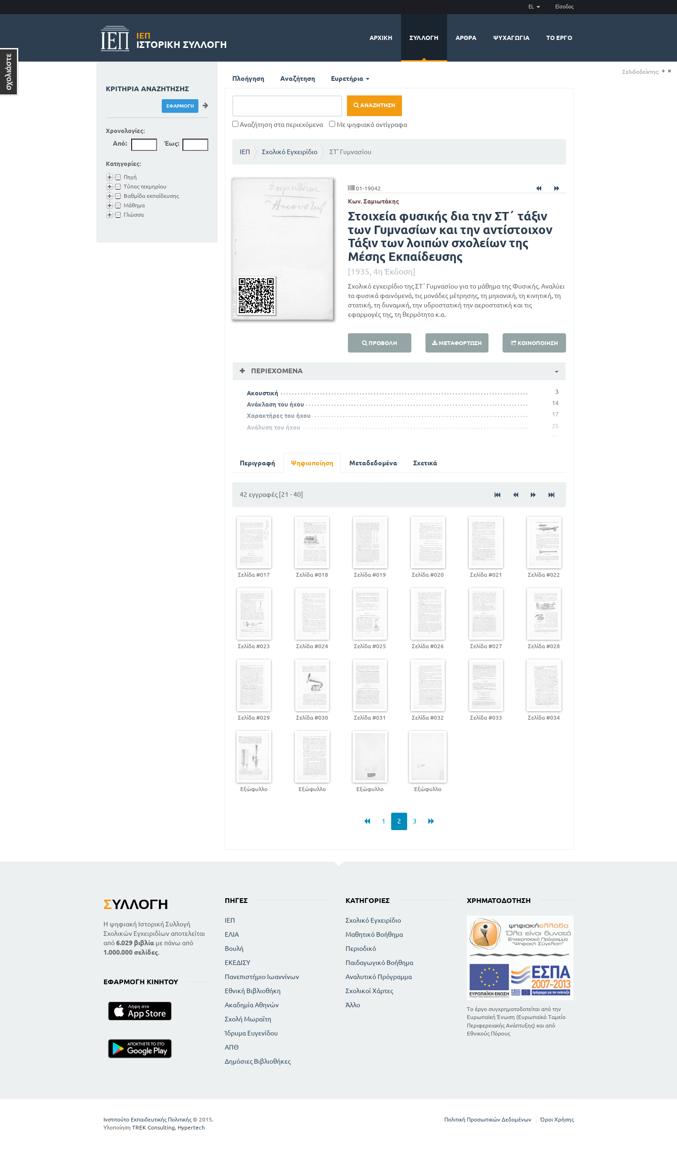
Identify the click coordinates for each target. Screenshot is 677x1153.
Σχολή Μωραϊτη (248, 1019)
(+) (663, 71)
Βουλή (234, 948)
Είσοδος (564, 6)
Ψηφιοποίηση (312, 463)
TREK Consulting (153, 1127)
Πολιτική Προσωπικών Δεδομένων (487, 1119)
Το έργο (559, 37)
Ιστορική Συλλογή (181, 39)
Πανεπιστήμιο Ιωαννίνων (262, 976)
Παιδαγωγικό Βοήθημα (379, 962)
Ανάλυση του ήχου (273, 427)
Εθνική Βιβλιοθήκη (253, 991)
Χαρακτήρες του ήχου (279, 415)
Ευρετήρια (350, 78)
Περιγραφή (257, 463)
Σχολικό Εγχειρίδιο (289, 152)
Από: (120, 143)
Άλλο (353, 1005)
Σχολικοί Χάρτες (369, 991)
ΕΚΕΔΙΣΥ (237, 962)
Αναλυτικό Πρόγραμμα (379, 976)
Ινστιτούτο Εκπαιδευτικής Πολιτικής (147, 1119)
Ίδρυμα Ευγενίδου (251, 1033)
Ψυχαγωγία (511, 37)
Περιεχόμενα (276, 371)
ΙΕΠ (245, 152)
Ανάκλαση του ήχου (275, 404)
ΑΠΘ (232, 1047)
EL (534, 6)
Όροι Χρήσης (557, 1119)
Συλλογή (424, 37)
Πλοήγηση (248, 78)
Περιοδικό (361, 948)
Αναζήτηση (297, 78)
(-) (669, 71)
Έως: (171, 143)
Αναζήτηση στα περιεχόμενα (277, 124)
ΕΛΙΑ (232, 934)
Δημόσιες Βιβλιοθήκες (258, 1061)
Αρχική (381, 37)
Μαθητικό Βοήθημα (374, 934)
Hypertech (191, 1127)
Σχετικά (425, 463)
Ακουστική (262, 393)
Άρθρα (466, 37)
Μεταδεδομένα (373, 463)
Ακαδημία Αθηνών (252, 1005)
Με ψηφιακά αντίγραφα (368, 124)
